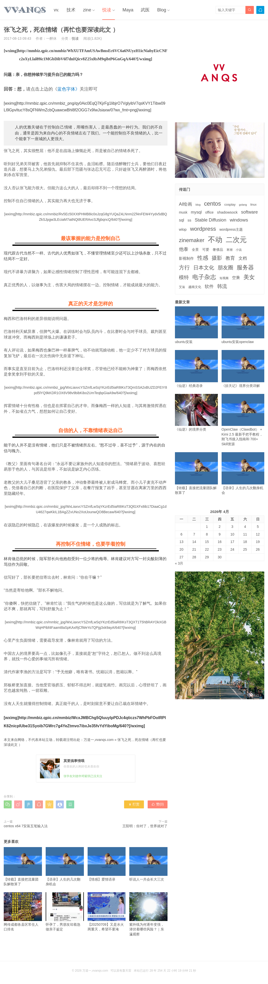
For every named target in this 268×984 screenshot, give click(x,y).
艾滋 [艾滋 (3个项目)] (182, 287)
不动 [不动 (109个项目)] (215, 239)
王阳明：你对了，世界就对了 (145, 826)
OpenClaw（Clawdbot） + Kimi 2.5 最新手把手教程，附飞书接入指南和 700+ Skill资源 (243, 420)
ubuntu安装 (196, 325)
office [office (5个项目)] (209, 212)
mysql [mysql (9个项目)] (196, 212)
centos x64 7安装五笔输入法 (26, 826)
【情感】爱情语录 (107, 864)
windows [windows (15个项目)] (239, 219)
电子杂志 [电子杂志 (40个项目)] (204, 277)
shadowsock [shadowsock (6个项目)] (227, 212)
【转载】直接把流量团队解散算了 (23, 866)
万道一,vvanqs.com (99, 740)
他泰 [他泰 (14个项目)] (183, 249)
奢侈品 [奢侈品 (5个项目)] (218, 250)
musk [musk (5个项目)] (183, 212)
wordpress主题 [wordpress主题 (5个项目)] (231, 229)
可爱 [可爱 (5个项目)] (205, 250)
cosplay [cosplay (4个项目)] (229, 204)
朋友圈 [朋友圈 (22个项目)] (225, 267)
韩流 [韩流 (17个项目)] (222, 286)
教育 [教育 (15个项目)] (230, 258)
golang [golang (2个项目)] (243, 204)
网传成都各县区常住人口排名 (23, 911)
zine (87, 9)
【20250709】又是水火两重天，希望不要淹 (107, 911)
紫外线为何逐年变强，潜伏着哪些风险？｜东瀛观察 (148, 914)
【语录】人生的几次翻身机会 (65, 866)
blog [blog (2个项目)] (198, 204)
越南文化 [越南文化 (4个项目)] (194, 287)
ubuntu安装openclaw (243, 325)
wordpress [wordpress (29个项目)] (203, 229)
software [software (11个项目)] (249, 212)
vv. (56, 9)
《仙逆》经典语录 (196, 368)
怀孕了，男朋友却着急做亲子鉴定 (65, 911)
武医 (145, 9)
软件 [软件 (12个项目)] (209, 286)
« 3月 (179, 563)
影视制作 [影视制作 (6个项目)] (186, 258)
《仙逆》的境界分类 (196, 412)
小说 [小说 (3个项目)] (239, 250)
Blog (161, 9)
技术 (71, 9)
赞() (157, 804)
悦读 (106, 9)
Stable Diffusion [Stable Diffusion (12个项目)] (210, 220)
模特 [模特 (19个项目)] (184, 277)
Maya (127, 9)
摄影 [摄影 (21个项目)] (217, 258)
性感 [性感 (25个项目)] (202, 258)
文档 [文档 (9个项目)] (242, 258)
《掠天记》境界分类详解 (243, 368)
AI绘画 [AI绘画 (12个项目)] (185, 204)
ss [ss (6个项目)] (189, 220)
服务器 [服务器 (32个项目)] (245, 267)
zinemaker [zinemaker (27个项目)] (191, 240)
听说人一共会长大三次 (148, 864)
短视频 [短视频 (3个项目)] (224, 278)
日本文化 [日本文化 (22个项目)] (203, 267)
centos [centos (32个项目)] (212, 203)
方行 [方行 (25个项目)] (184, 267)
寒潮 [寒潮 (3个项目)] (230, 250)
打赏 (133, 804)
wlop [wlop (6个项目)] (183, 229)
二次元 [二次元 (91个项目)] (236, 240)
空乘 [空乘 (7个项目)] (236, 278)
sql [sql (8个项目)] (181, 220)
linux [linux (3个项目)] (253, 204)
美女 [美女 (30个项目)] (249, 277)
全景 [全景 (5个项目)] (195, 250)
